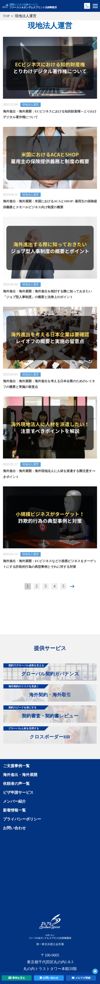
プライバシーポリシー (22, 819)
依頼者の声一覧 (16, 783)
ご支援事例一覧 (16, 766)
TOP (6, 16)
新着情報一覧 (14, 810)
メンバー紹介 (14, 801)
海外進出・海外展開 (20, 775)
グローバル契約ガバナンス (41, 669)
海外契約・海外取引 (37, 690)
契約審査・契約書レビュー (40, 711)
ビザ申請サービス (18, 792)
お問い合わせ (14, 828)
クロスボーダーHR (36, 732)
